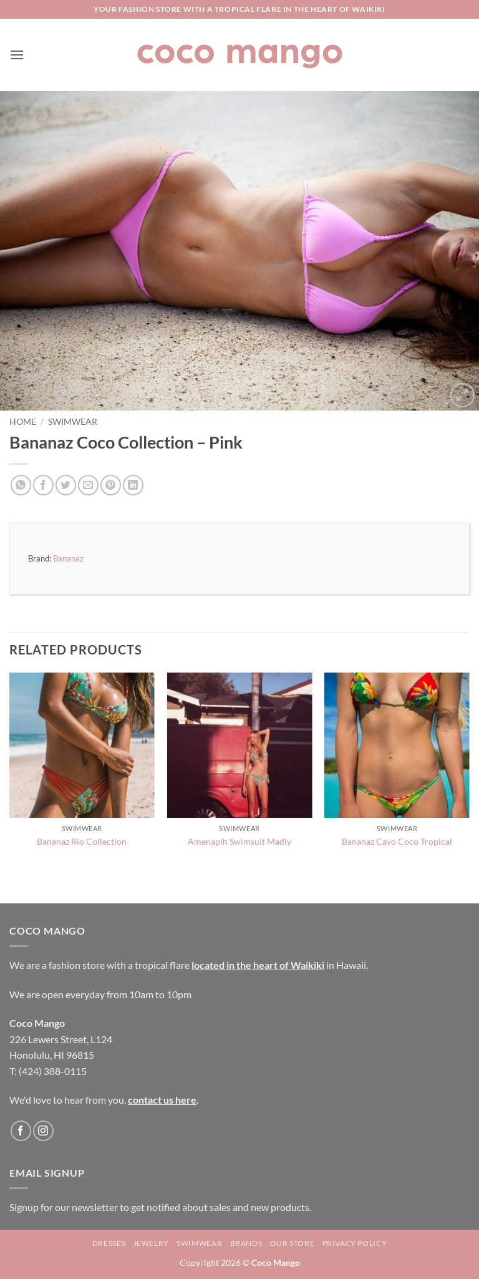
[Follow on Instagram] (43, 1131)
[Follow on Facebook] (21, 1131)
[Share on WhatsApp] (21, 485)
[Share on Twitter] (66, 485)
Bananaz (68, 558)
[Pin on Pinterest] (110, 485)
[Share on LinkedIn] (133, 485)
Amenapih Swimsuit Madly (239, 841)
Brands (246, 1243)
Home (22, 422)
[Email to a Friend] (88, 485)
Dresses (108, 1243)
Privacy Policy (354, 1243)
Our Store (292, 1243)
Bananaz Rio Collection (82, 841)
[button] (16, 54)
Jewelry (151, 1243)
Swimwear (72, 422)
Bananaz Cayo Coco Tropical (397, 841)
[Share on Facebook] (43, 485)
